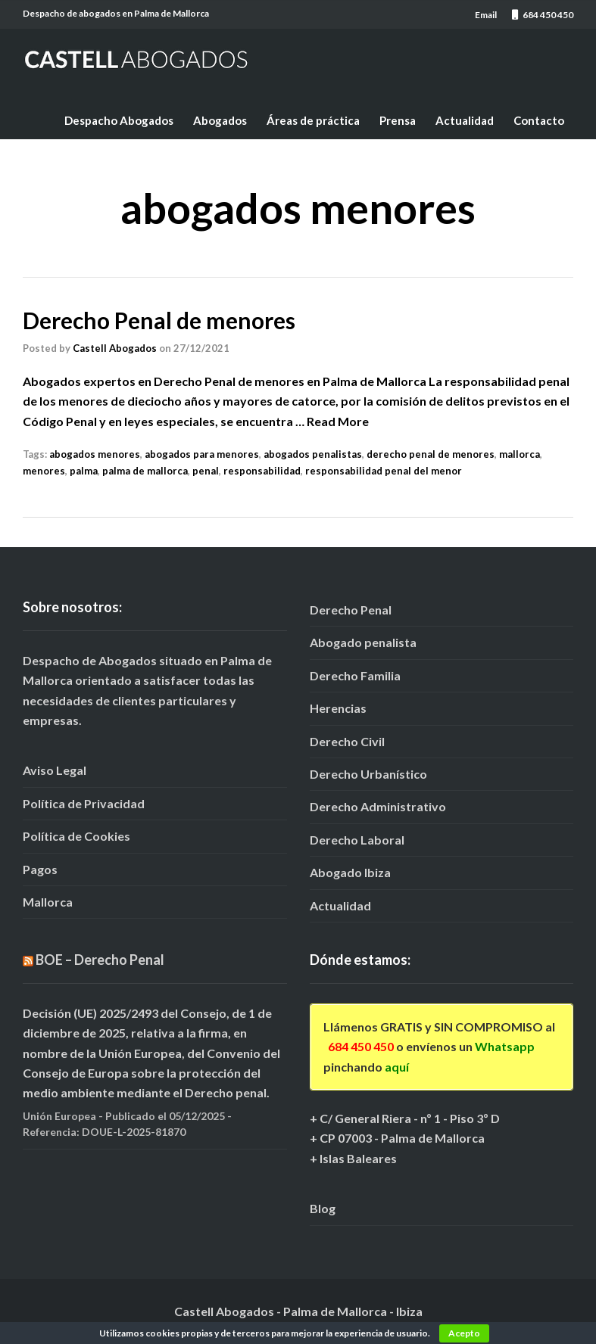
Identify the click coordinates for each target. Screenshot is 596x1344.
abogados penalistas (313, 454)
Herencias (338, 708)
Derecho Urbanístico (368, 774)
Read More (338, 421)
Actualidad (464, 120)
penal (205, 471)
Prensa (397, 120)
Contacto (538, 120)
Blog (322, 1208)
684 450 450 (361, 1046)
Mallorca (48, 901)
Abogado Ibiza (350, 872)
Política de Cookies (76, 836)
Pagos (40, 869)
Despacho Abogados (118, 120)
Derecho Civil (347, 741)
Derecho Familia (355, 675)
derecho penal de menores (431, 454)
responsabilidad (262, 471)
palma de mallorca (145, 471)
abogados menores (94, 454)
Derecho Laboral (357, 839)
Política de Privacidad (84, 803)
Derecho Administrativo (378, 806)
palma (84, 471)
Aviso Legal (54, 770)
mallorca (519, 454)
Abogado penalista (363, 642)
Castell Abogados (115, 348)
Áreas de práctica (313, 120)
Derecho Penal (351, 609)
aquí (397, 1066)
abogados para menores (202, 454)
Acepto (464, 1333)
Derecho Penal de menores (159, 320)
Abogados (220, 120)
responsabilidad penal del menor (383, 471)
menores (44, 471)
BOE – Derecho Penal (100, 959)
